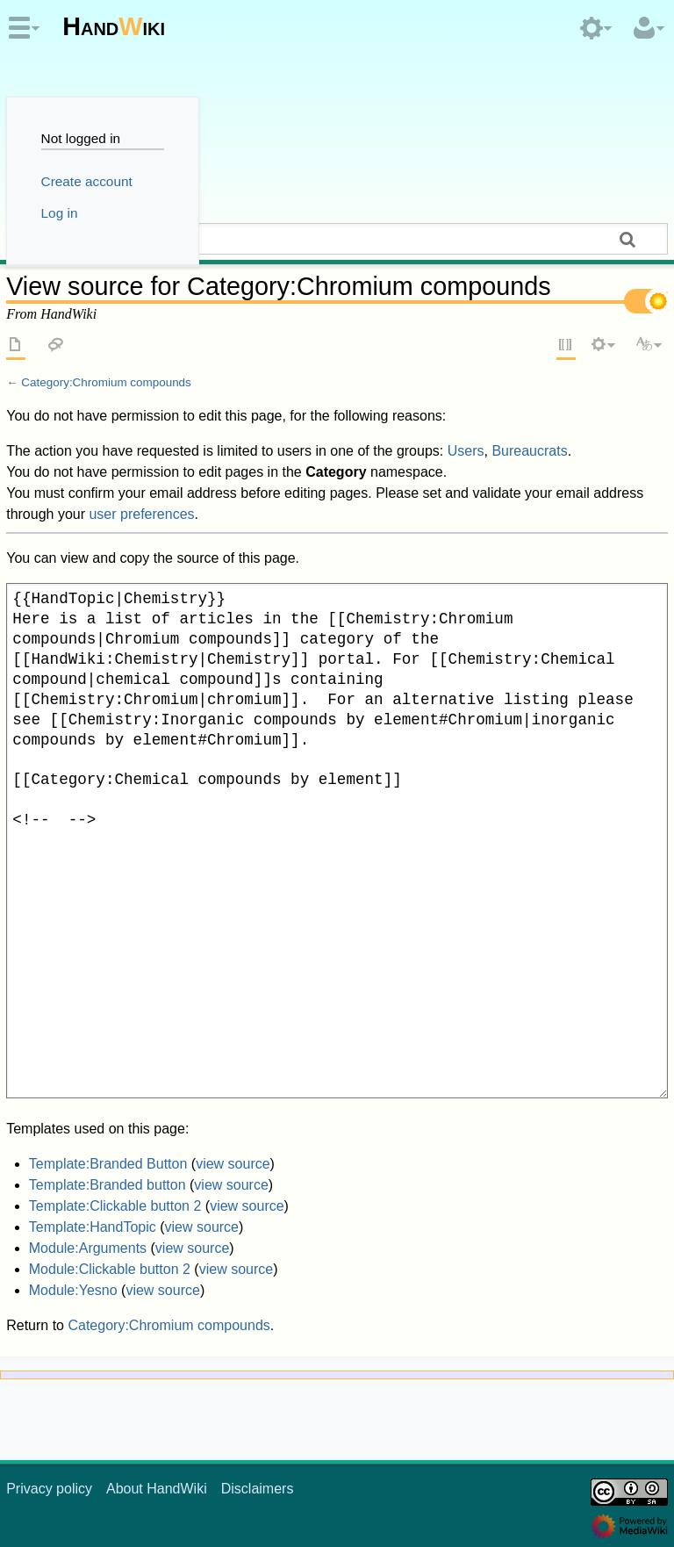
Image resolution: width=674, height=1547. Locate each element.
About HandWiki (156, 1488)
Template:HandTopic (92, 1227)
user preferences (141, 514)
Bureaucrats (529, 450)
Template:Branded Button (108, 1163)
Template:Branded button (107, 1184)
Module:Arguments (88, 1248)
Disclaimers (257, 1488)
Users (466, 450)
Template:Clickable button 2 (115, 1205)
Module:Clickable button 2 (109, 1269)
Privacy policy (49, 1488)
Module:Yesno (73, 1290)
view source (232, 1163)
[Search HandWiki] (337, 239)
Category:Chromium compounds (105, 382)
